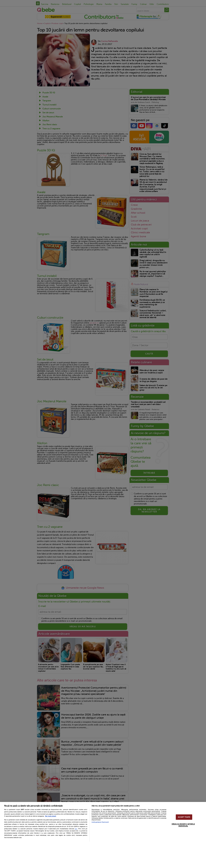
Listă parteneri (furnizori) (100, 822)
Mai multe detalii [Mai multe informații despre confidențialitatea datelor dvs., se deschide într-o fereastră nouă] (50, 816)
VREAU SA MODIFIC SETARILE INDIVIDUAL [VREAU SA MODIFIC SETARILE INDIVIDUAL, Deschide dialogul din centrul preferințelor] (183, 825)
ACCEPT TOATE (184, 817)
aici (76, 829)
